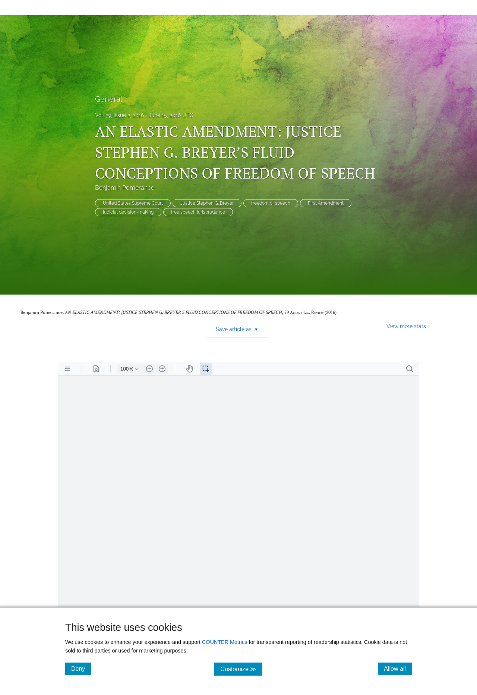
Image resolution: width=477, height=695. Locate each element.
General (108, 99)
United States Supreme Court (133, 203)
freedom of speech (270, 203)
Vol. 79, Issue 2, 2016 (119, 115)
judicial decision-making (128, 212)
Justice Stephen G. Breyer (207, 203)
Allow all (398, 668)
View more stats (406, 326)
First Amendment (326, 203)
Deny (81, 668)
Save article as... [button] (237, 329)
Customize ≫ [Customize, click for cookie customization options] (241, 668)
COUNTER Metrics (224, 642)
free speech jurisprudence (198, 212)
